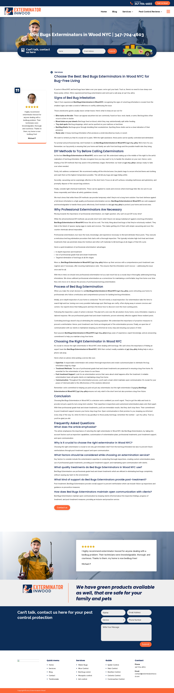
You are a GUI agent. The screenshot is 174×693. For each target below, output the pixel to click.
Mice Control (83, 668)
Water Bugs (83, 665)
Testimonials (54, 679)
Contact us (62, 507)
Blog (114, 11)
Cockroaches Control (116, 679)
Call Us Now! (162, 3)
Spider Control (113, 665)
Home (104, 11)
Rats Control (113, 668)
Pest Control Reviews (149, 11)
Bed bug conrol (84, 672)
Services (127, 11)
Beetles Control (114, 672)
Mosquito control (85, 676)
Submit (112, 51)
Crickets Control (114, 676)
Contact (137, 2)
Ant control (82, 679)
